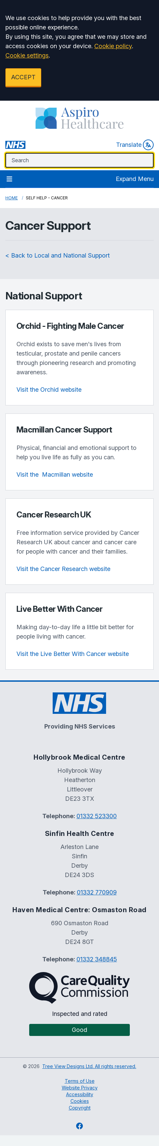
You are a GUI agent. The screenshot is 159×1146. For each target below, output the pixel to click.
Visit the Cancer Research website (63, 568)
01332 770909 (97, 892)
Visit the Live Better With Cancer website (72, 653)
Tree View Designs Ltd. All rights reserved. (89, 1066)
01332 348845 (96, 959)
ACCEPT (23, 77)
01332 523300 (96, 816)
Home (11, 197)
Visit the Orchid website (49, 389)
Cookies (79, 1101)
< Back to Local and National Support (57, 255)
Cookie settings (27, 55)
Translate (135, 144)
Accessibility (79, 1094)
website (54, 474)
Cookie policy (113, 46)
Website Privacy (80, 1087)
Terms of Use (80, 1081)
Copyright (80, 1108)
